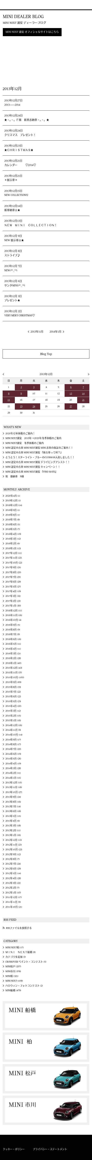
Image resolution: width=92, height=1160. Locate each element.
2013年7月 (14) (13, 806)
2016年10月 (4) (13, 620)
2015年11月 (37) (13, 672)
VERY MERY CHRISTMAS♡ (19, 315)
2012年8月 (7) (12, 859)
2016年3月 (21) (13, 653)
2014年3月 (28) (13, 768)
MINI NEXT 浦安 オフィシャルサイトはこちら (32, 32)
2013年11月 (37, 331)
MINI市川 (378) (13, 971)
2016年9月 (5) (12, 625)
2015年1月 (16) (13, 720)
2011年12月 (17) (13, 897)
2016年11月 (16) (13, 615)
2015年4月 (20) (13, 706)
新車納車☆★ (12, 210)
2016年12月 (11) (13, 610)
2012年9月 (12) (13, 854)
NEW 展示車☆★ (14, 240)
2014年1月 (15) (13, 778)
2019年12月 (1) (13, 500)
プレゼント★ (12, 300)
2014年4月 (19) (13, 763)
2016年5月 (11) (13, 644)
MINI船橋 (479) (13, 990)
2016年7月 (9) (12, 634)
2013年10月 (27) (13, 792)
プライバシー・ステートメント (50, 1149)
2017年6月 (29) (13, 581)
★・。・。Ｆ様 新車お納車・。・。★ (26, 120)
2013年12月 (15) (13, 782)
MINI (8, 4)
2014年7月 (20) (13, 749)
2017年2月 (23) (13, 601)
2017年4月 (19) (13, 591)
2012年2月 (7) (12, 887)
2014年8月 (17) (13, 744)
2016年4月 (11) (13, 649)
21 (83, 400)
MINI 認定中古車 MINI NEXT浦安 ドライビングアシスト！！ (37, 462)
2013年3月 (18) (13, 825)
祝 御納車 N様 (14, 476)
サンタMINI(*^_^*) (14, 285)
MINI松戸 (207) (13, 966)
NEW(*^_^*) (10, 270)
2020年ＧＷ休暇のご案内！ (20, 433)
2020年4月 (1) (12, 496)
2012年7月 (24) (13, 864)
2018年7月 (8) (12, 519)
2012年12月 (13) (13, 840)
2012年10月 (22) (13, 849)
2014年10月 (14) (14, 734)
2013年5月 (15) (13, 816)
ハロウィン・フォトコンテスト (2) (24, 985)
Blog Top (46, 354)
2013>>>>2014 (12, 104)
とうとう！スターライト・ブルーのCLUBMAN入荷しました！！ (40, 457)
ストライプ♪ (12, 255)
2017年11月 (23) (13, 558)
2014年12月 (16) (13, 725)
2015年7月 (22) (13, 691)
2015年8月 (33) (13, 687)
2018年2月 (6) (12, 543)
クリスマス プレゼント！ (20, 135)
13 (71, 393)
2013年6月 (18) (13, 811)
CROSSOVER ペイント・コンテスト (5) (25, 961)
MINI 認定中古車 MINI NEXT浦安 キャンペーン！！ (32, 467)
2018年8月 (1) (12, 515)
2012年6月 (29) (13, 868)
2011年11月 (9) (13, 902)
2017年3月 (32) (13, 596)
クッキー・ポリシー (14, 1149)
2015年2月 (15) (13, 715)
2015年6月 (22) (13, 696)
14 (83, 393)
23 (21, 406)
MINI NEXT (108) (14, 981)
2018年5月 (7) (12, 529)
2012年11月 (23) (13, 844)
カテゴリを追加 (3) (15, 957)
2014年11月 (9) (13, 730)
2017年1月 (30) (13, 605)
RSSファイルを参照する (19, 928)
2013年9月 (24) (13, 797)
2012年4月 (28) (13, 878)
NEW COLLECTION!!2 (16, 195)
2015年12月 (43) (13, 668)
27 (71, 406)
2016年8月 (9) (12, 629)
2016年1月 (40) (13, 663)
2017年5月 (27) (13, 586)
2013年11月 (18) (13, 787)
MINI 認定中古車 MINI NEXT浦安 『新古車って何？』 (34, 452)
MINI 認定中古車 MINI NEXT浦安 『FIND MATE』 (31, 471)
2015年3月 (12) (13, 711)
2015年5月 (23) (13, 701)
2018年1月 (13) (13, 548)
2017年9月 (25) (13, 567)
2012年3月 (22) (13, 883)
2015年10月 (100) (14, 677)
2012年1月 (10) (13, 892)
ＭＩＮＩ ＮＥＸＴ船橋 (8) (20, 952)
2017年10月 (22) (13, 562)
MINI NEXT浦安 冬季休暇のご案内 (24, 443)
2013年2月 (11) (13, 830)
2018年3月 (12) (13, 539)
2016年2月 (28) (13, 658)
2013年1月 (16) (13, 835)
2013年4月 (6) (12, 821)
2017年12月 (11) (13, 553)
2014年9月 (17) (13, 739)
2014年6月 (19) (13, 754)
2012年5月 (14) (13, 873)
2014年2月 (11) (13, 773)
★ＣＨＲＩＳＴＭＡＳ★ (18, 150)
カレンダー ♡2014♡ (20, 165)
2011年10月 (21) (13, 907)
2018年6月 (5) (12, 524)
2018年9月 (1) (12, 510)
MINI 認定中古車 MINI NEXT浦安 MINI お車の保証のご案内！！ (39, 448)
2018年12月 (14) (13, 505)
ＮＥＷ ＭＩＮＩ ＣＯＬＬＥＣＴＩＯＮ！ (30, 225)
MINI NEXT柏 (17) (14, 947)
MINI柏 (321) (11, 976)
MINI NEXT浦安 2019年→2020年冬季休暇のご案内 (33, 438)
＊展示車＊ (10, 180)
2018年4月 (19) (13, 534)
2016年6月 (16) (13, 639)
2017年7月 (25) (13, 577)
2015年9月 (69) (13, 682)
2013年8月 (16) (13, 802)
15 (9, 400)
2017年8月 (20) (13, 572)
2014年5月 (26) (13, 758)
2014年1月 (55, 331)
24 (34, 406)
